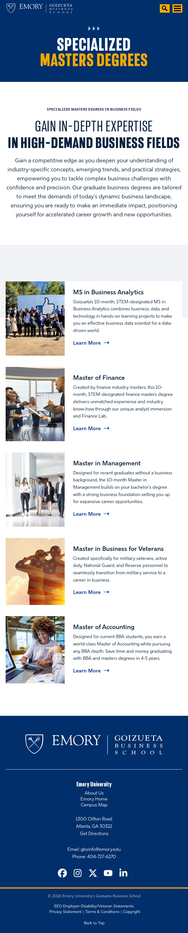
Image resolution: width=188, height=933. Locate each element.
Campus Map (94, 805)
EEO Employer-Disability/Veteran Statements (94, 906)
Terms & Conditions (102, 912)
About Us (94, 793)
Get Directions (94, 834)
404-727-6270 (101, 857)
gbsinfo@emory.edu (101, 849)
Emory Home (94, 799)
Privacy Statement (65, 912)
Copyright (131, 912)
